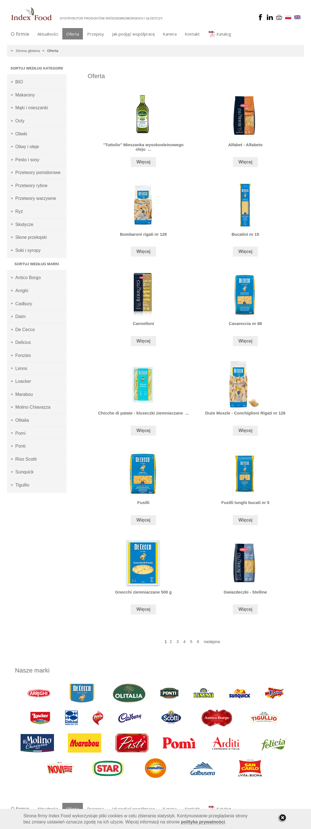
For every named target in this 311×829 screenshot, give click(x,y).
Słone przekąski (31, 237)
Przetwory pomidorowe (38, 172)
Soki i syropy (28, 250)
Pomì (20, 433)
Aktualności (47, 34)
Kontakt (192, 34)
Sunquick (24, 472)
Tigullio (22, 485)
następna (212, 641)
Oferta (72, 34)
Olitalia (22, 420)
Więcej (143, 162)
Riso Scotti (25, 459)
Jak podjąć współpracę (133, 34)
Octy (19, 120)
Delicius (23, 342)
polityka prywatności (203, 822)
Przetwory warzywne (35, 198)
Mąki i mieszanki (31, 107)
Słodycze (24, 224)
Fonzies (23, 355)
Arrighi (21, 290)
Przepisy (95, 34)
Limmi (21, 368)
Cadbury (23, 303)
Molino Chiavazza (32, 407)
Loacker (23, 381)
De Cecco (25, 329)
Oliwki (21, 133)
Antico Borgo (28, 277)
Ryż (19, 211)
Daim (20, 316)
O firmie (20, 34)
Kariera (170, 34)
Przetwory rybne (31, 185)
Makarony (25, 95)
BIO (19, 82)
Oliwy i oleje (27, 146)
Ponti (20, 446)
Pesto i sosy (27, 159)
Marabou (24, 394)
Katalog (223, 34)
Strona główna (28, 51)
